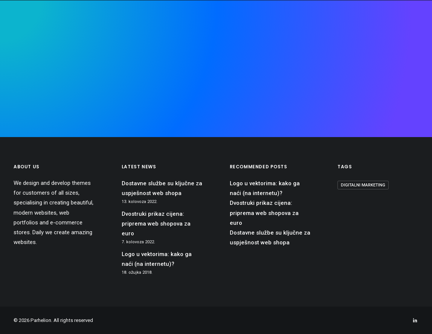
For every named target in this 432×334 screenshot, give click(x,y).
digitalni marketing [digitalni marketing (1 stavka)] (363, 185)
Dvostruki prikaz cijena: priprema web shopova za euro (156, 223)
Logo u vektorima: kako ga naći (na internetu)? (157, 259)
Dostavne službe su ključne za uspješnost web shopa (162, 188)
